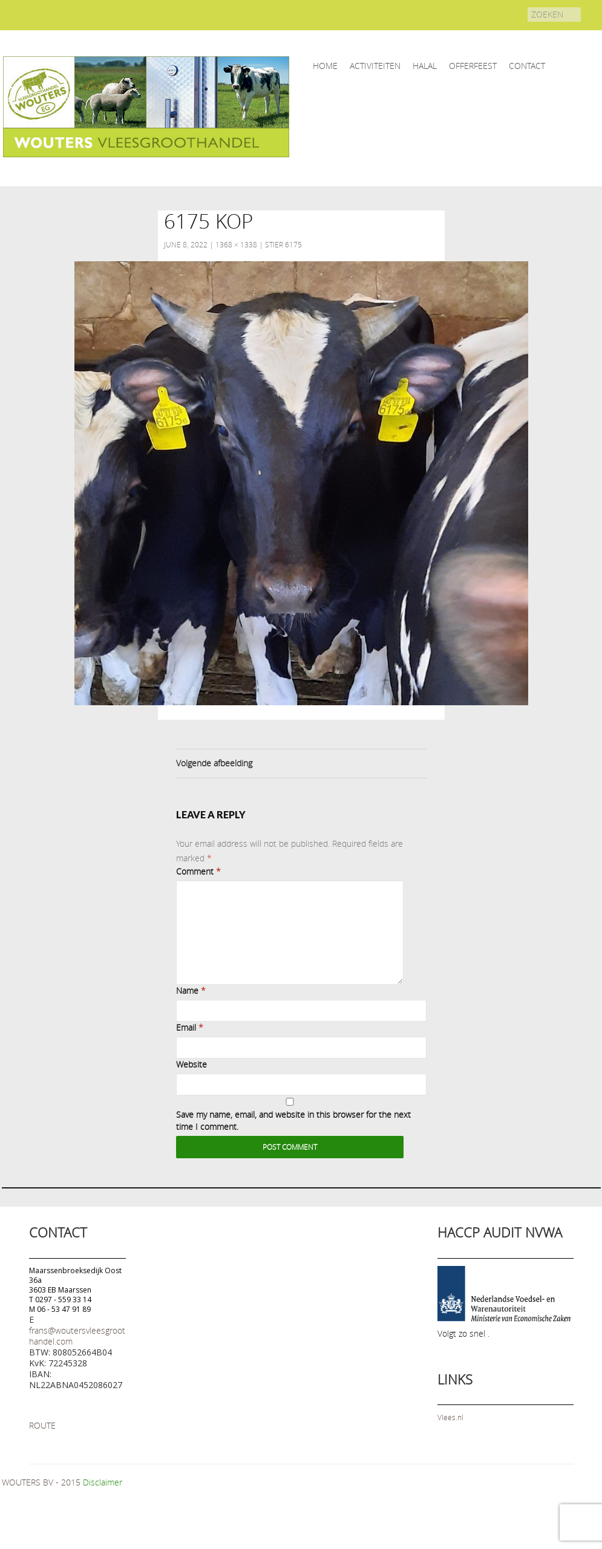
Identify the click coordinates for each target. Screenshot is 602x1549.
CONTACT (527, 65)
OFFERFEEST (473, 65)
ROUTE (42, 1425)
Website (191, 1064)
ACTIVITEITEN (375, 65)
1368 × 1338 (236, 244)
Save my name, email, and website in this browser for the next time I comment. (293, 1120)
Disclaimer (102, 1482)
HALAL (425, 65)
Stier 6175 (283, 244)
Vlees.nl (450, 1417)
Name (191, 990)
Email (189, 1027)
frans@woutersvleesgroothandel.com (77, 1336)
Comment (198, 871)
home (325, 65)
